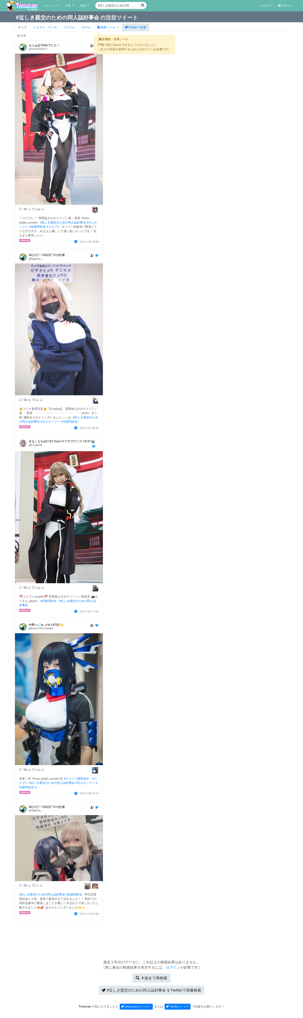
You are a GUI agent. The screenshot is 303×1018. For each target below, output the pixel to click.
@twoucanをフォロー (136, 1006)
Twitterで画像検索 (151, 990)
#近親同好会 (37, 226)
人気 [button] (68, 5)
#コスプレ (53, 226)
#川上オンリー (50, 421)
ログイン (286, 5)
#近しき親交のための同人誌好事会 (63, 222)
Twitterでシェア (177, 1006)
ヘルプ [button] (265, 5)
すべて (22, 27)
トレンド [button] (50, 5)
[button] (108, 27)
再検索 (151, 978)
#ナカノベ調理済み (76, 778)
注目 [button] (83, 5)
